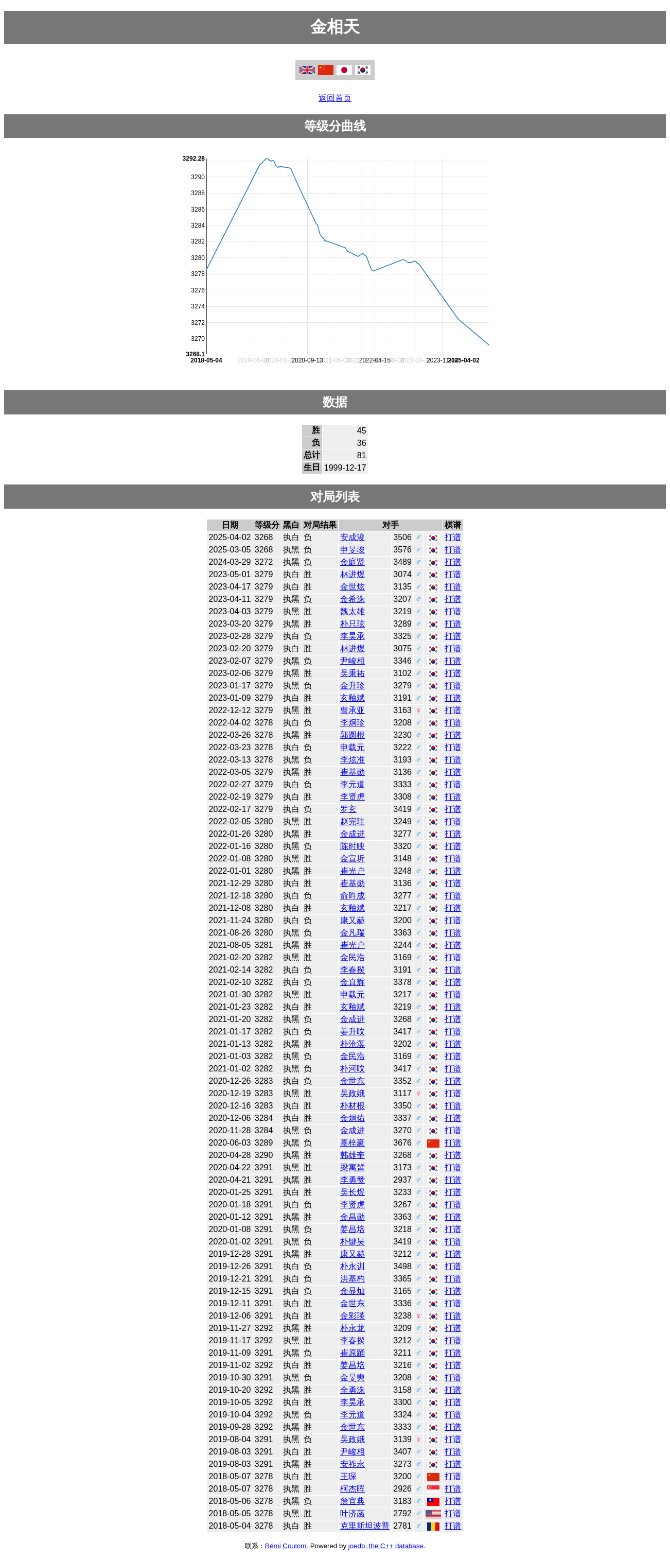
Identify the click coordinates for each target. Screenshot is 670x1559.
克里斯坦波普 (365, 1525)
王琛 (348, 1476)
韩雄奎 (352, 1155)
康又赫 (352, 920)
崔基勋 (352, 772)
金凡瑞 (352, 932)
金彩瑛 (352, 1315)
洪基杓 (352, 1278)
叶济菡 (352, 1513)
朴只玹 (352, 623)
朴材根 (352, 1105)
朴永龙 (352, 1328)
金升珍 (352, 685)
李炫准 (352, 759)
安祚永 (352, 1464)
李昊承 (352, 636)
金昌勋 (352, 1216)
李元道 (352, 784)
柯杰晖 (352, 1488)
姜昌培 (352, 1229)
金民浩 (352, 957)
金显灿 (352, 1291)
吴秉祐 (352, 673)
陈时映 (352, 846)
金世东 (352, 1081)
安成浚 (352, 537)
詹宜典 (352, 1501)
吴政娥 (352, 1093)
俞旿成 (352, 895)
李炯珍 (352, 722)
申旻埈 (352, 549)
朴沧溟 (352, 1044)
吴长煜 (352, 1192)
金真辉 (352, 982)
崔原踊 (352, 1352)
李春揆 (352, 969)
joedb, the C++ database (386, 1546)
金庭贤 (352, 562)
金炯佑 (352, 1118)
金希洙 (352, 599)
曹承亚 (352, 710)
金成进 (352, 833)
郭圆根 (352, 735)
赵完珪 (352, 821)
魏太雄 (352, 611)
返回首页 (335, 98)
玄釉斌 (352, 698)
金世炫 (352, 586)
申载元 (352, 747)
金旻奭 (352, 1377)
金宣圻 (352, 858)
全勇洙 (352, 1389)
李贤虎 (352, 796)
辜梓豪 (352, 1142)
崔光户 (352, 871)
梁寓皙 (352, 1167)
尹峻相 (352, 660)
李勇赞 (352, 1179)
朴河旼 (352, 1068)
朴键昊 (352, 1241)
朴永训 (352, 1266)
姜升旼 (352, 1031)
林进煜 (352, 574)
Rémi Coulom (286, 1546)
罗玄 (348, 809)
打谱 (453, 537)
